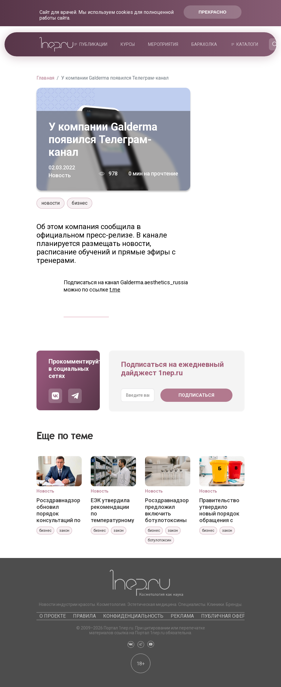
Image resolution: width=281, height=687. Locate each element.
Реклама (182, 616)
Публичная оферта (226, 616)
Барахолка (204, 44)
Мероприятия (163, 44)
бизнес (79, 203)
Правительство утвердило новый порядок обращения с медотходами (219, 510)
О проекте (52, 616)
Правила (84, 616)
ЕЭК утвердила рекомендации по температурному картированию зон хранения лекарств (112, 510)
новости (50, 203)
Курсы (128, 44)
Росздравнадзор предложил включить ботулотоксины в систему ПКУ (167, 510)
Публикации (93, 44)
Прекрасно (212, 11)
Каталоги (247, 44)
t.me (114, 289)
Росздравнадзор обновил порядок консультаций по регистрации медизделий (58, 510)
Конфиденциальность (133, 616)
